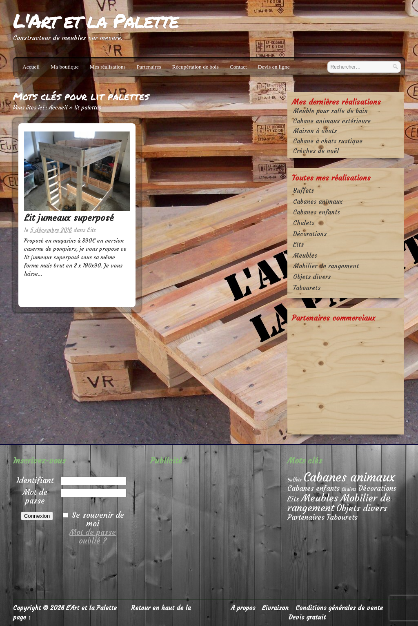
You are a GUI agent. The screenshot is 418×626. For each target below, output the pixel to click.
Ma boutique (65, 67)
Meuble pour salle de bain (330, 111)
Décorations (310, 234)
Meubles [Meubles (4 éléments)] (319, 498)
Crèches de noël (316, 151)
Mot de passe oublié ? (92, 536)
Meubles (305, 255)
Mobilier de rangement (326, 266)
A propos (243, 608)
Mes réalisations (108, 67)
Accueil (31, 67)
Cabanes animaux (317, 201)
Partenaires (149, 67)
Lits (91, 230)
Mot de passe (35, 496)
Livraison (275, 608)
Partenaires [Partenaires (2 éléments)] (306, 517)
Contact (238, 67)
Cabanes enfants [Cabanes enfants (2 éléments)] (313, 488)
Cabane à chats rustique (327, 141)
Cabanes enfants (316, 212)
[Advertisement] (345, 378)
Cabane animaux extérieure (332, 121)
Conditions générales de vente (339, 608)
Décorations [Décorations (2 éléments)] (377, 488)
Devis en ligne (274, 67)
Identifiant (34, 480)
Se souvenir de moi (98, 519)
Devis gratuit (307, 617)
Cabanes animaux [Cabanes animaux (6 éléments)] (349, 477)
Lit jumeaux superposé (69, 217)
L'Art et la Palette (95, 20)
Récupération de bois (195, 67)
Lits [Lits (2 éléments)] (293, 499)
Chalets (303, 223)
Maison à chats (315, 131)
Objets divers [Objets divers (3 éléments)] (361, 508)
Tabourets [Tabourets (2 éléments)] (342, 517)
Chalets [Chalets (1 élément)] (349, 489)
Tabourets (306, 288)
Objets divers (312, 277)
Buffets (303, 190)
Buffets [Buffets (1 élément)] (294, 480)
